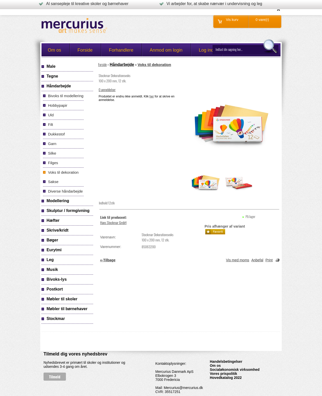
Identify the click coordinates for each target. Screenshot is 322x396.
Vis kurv (232, 20)
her (151, 96)
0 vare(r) (262, 20)
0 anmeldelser (107, 89)
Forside (102, 64)
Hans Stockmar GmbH (113, 222)
